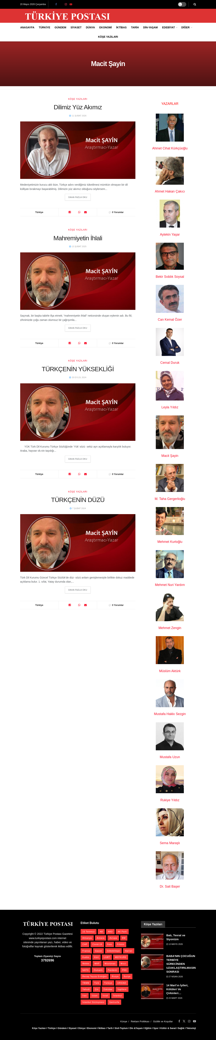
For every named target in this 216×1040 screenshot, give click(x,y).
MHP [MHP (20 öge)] (96, 963)
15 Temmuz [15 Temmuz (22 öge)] (88, 931)
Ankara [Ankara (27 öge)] (101, 938)
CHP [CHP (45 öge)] (84, 944)
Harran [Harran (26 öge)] (128, 951)
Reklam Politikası (140, 1021)
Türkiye (44, 27)
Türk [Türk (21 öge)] (96, 983)
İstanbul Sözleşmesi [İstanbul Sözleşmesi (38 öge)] (93, 1002)
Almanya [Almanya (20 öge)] (87, 938)
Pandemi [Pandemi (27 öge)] (112, 970)
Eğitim (148, 1028)
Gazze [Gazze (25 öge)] (98, 951)
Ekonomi (105, 27)
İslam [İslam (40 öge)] (95, 995)
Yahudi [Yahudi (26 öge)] (86, 989)
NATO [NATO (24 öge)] (85, 970)
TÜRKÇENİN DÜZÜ (78, 500)
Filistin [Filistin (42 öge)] (120, 944)
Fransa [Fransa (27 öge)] (86, 951)
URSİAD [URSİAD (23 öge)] (121, 983)
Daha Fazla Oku (77, 197)
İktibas (121, 27)
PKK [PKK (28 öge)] (124, 970)
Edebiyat (168, 27)
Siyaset (76, 27)
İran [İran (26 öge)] (84, 995)
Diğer (185, 27)
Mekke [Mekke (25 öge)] (85, 963)
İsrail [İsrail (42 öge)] (105, 995)
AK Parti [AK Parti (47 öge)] (122, 931)
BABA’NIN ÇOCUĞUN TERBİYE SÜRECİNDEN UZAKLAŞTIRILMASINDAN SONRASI (184, 963)
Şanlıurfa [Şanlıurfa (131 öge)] (114, 1002)
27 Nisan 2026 (174, 976)
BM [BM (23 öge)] (124, 938)
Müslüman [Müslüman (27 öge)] (110, 963)
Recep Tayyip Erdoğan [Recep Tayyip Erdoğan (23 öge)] (94, 976)
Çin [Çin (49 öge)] (97, 989)
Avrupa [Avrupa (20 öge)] (113, 938)
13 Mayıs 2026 (174, 944)
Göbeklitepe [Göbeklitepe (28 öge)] (113, 951)
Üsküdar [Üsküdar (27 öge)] (108, 989)
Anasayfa (27, 27)
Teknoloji (191, 1028)
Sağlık (181, 1028)
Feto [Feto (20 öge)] (109, 944)
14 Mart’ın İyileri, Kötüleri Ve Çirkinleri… (177, 989)
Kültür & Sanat (168, 1028)
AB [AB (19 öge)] (101, 931)
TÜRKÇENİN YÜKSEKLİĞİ (78, 369)
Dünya (90, 27)
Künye (123, 1021)
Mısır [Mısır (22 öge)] (123, 963)
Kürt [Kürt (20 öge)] (96, 957)
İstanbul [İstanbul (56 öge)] (117, 995)
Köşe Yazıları (108, 36)
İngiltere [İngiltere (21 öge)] (121, 989)
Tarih (135, 27)
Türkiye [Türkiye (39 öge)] (108, 983)
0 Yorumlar (118, 212)
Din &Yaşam (136, 1028)
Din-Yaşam (150, 27)
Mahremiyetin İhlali (77, 238)
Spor (155, 1028)
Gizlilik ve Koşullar (163, 1021)
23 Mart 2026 (174, 998)
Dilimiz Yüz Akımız (78, 107)
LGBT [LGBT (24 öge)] (107, 957)
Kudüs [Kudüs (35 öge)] (85, 957)
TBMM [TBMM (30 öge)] (85, 983)
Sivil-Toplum (121, 1028)
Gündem (60, 27)
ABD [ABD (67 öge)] (110, 931)
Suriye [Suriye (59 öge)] (127, 976)
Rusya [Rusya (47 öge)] (115, 976)
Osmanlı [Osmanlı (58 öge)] (98, 970)
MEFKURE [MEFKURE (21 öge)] (120, 957)
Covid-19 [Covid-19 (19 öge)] (97, 944)
